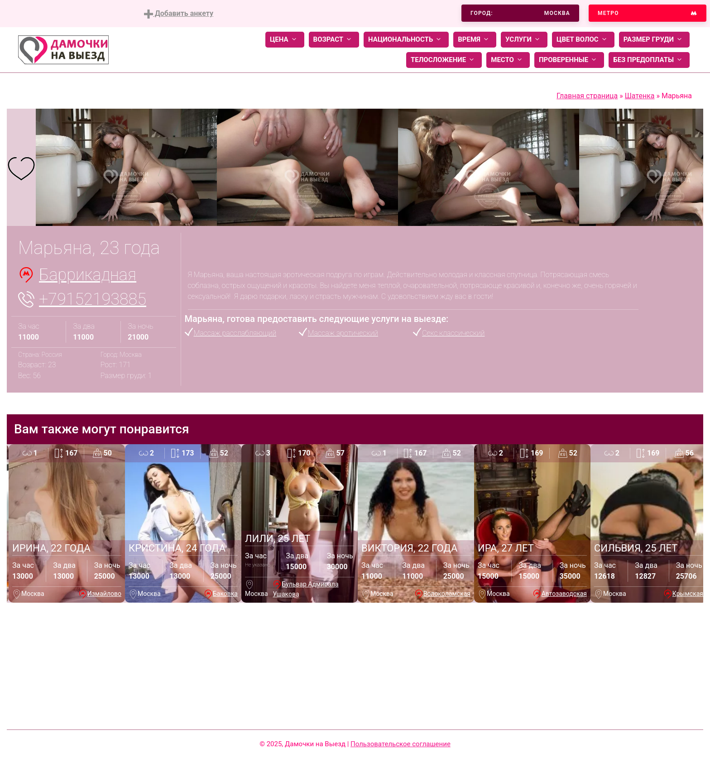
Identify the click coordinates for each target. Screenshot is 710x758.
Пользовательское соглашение (400, 744)
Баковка (225, 593)
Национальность (406, 40)
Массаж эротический (343, 333)
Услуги (524, 40)
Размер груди (654, 40)
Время (475, 40)
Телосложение (444, 60)
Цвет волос (583, 40)
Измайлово (104, 593)
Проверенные (569, 60)
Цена (285, 40)
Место (508, 60)
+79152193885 (92, 299)
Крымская (687, 593)
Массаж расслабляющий (235, 333)
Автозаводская (564, 593)
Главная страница (587, 95)
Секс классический (453, 333)
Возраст (334, 40)
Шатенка (640, 95)
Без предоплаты (649, 60)
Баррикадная (87, 274)
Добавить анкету (178, 14)
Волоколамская (446, 593)
